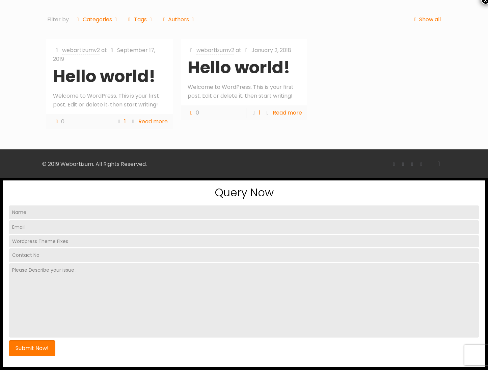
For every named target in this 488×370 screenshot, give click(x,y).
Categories (96, 19)
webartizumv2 (81, 50)
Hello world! (104, 76)
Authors (179, 19)
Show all (425, 19)
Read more (153, 121)
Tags (140, 19)
